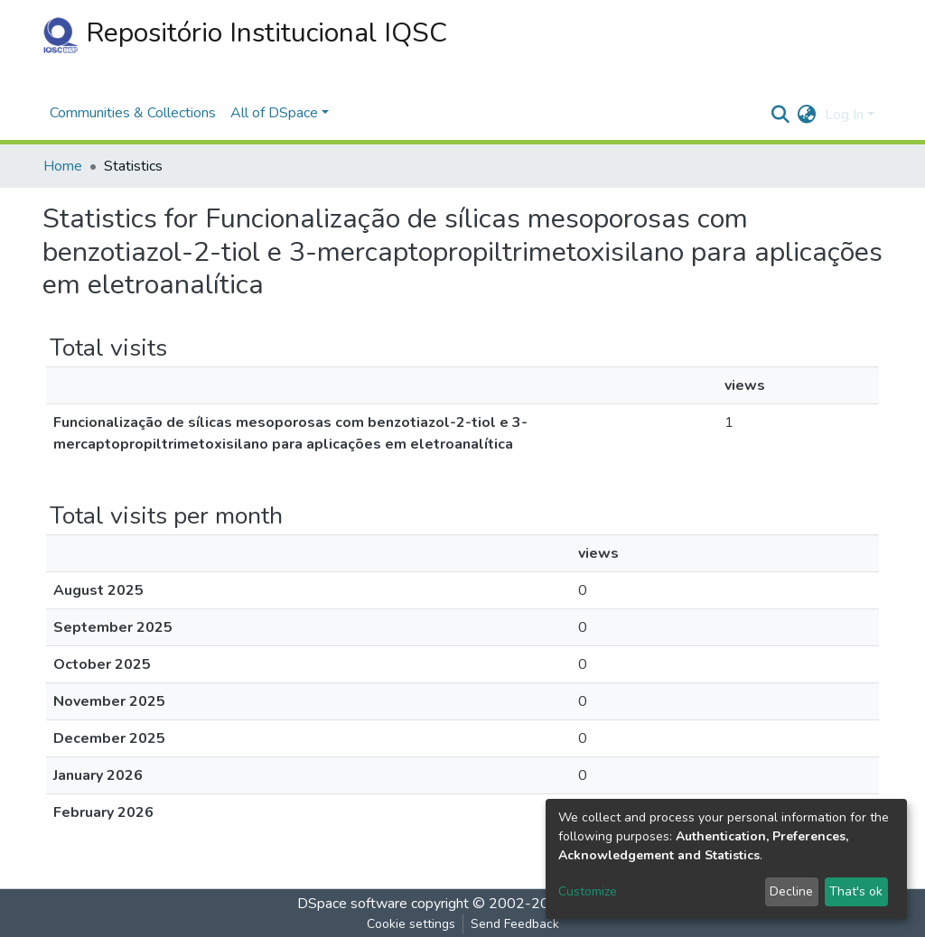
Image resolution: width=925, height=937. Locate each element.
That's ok (856, 891)
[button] (806, 114)
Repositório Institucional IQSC (244, 33)
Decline (791, 891)
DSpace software (352, 904)
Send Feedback (515, 923)
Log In (844, 115)
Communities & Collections (133, 113)
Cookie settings (411, 923)
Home (62, 166)
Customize (587, 891)
